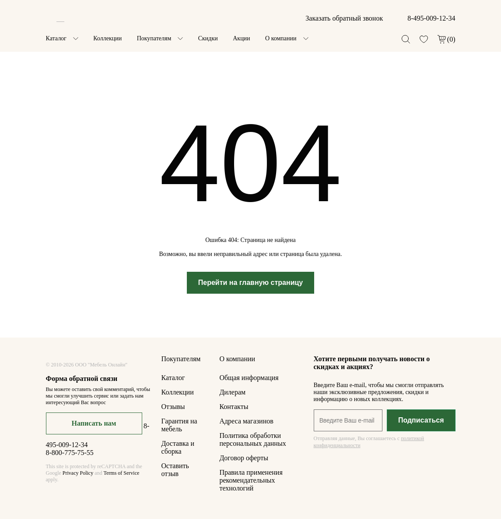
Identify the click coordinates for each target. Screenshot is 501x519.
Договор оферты (243, 458)
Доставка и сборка (177, 447)
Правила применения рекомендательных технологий (250, 480)
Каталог (56, 38)
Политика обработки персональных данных (252, 439)
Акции (241, 38)
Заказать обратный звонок (344, 18)
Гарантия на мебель (179, 425)
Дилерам (232, 392)
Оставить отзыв (175, 469)
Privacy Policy (78, 473)
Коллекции (107, 38)
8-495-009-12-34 (431, 18)
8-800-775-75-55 (70, 452)
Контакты (233, 406)
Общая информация (248, 377)
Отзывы (173, 406)
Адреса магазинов (246, 421)
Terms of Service (121, 473)
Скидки (208, 38)
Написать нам (94, 423)
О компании (280, 38)
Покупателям (154, 38)
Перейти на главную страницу (250, 282)
